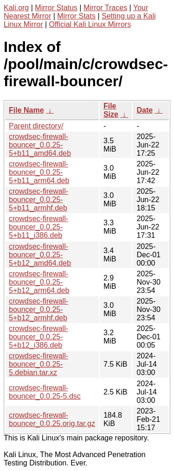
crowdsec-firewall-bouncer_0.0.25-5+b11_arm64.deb (39, 172)
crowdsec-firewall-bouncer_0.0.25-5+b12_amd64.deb (40, 254)
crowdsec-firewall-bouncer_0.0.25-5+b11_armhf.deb (38, 199)
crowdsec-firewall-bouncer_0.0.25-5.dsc (45, 392)
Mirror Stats (76, 16)
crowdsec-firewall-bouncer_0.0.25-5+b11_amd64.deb (40, 145)
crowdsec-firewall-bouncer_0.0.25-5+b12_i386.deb (38, 337)
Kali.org (16, 8)
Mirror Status (56, 8)
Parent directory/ (36, 126)
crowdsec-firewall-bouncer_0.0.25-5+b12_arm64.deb (39, 282)
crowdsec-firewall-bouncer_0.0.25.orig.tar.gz (52, 419)
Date (144, 110)
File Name (26, 110)
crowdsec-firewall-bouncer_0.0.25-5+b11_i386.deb (38, 227)
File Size (110, 110)
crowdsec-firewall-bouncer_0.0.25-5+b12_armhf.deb (38, 309)
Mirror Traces (105, 8)
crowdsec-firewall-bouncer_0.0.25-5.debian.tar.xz (38, 364)
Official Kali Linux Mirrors (90, 24)
